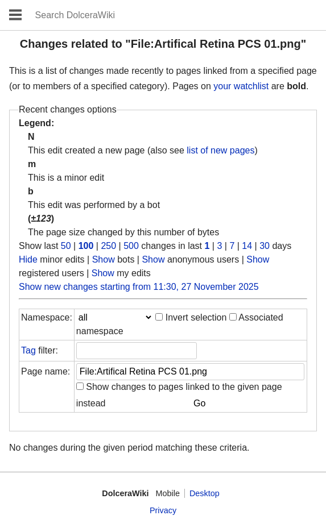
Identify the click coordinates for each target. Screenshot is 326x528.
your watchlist (241, 86)
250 (108, 246)
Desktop (204, 493)
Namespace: (46, 317)
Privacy (163, 510)
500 (131, 246)
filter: (39, 350)
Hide (28, 259)
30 (264, 246)
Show (103, 259)
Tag (28, 350)
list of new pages (220, 150)
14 (247, 246)
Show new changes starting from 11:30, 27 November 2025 (139, 287)
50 (66, 246)
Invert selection (196, 317)
